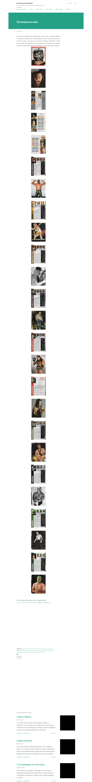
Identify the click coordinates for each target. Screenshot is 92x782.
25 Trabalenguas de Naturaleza (31, 764)
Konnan (40, 650)
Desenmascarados (25, 650)
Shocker (38, 652)
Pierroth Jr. (26, 652)
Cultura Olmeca (24, 717)
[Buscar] (70, 3)
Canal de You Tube (39, 9)
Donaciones (68, 9)
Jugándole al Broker (59, 9)
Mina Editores (20, 652)
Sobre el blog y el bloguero (21, 9)
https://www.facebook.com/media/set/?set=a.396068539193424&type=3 (34, 602)
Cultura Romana (24, 740)
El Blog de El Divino (24, 3)
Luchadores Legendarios (48, 650)
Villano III (42, 652)
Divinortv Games (49, 9)
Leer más (53, 733)
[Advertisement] (36, 697)
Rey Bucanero (32, 652)
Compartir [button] (19, 656)
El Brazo (32, 650)
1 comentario (26, 733)
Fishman (36, 650)
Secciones (31, 9)
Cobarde (19, 650)
